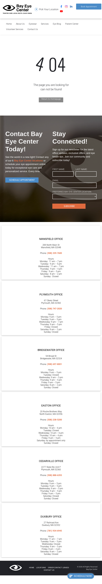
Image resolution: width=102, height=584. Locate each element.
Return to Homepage (51, 99)
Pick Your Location (48, 9)
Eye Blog (57, 24)
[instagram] (66, 7)
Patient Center (71, 24)
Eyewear (33, 24)
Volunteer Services (14, 29)
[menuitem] (31, 567)
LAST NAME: (81, 169)
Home (9, 24)
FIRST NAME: (58, 169)
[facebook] (61, 7)
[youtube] (61, 11)
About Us (20, 24)
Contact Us (32, 29)
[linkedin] (71, 7)
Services (45, 24)
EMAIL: (55, 180)
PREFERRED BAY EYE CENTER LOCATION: (72, 192)
